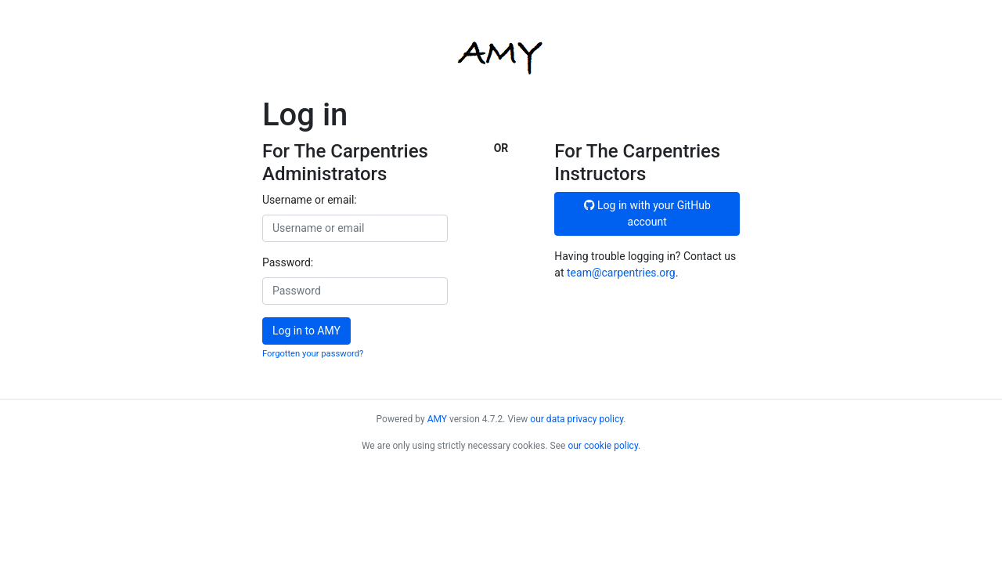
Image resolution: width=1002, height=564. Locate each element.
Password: (287, 262)
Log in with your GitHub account (647, 213)
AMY (437, 419)
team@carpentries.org (621, 272)
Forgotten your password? (312, 354)
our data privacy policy (576, 419)
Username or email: (309, 199)
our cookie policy (603, 445)
